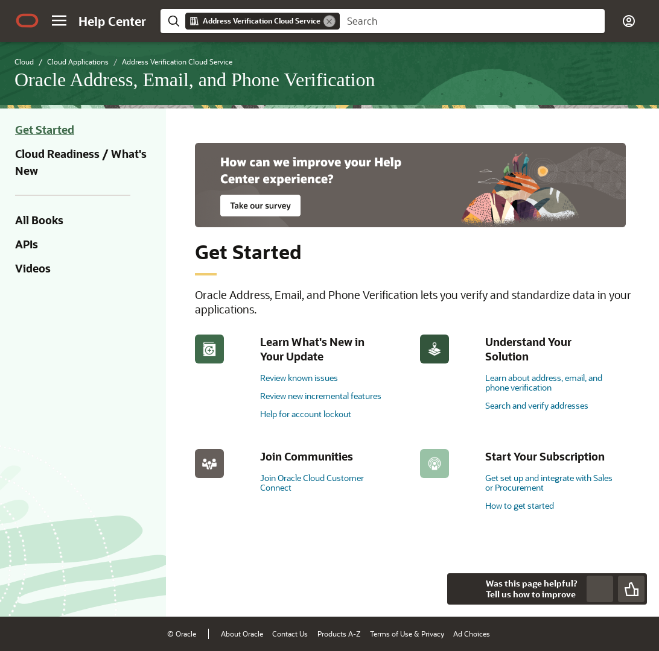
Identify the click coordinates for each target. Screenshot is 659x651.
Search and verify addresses (536, 405)
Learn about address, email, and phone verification (543, 382)
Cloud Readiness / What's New (81, 162)
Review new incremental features (320, 395)
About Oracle (242, 633)
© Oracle (181, 633)
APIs (26, 244)
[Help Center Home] (112, 21)
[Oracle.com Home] (27, 20)
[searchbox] (472, 21)
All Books (39, 220)
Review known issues (299, 377)
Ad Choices (471, 633)
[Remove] (329, 21)
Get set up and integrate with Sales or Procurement (549, 482)
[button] (59, 20)
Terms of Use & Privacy (407, 633)
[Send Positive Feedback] (631, 589)
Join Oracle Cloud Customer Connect (312, 482)
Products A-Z (338, 633)
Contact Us (290, 633)
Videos (33, 268)
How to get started (519, 505)
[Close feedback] (463, 589)
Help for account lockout (305, 414)
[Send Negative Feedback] (600, 589)
